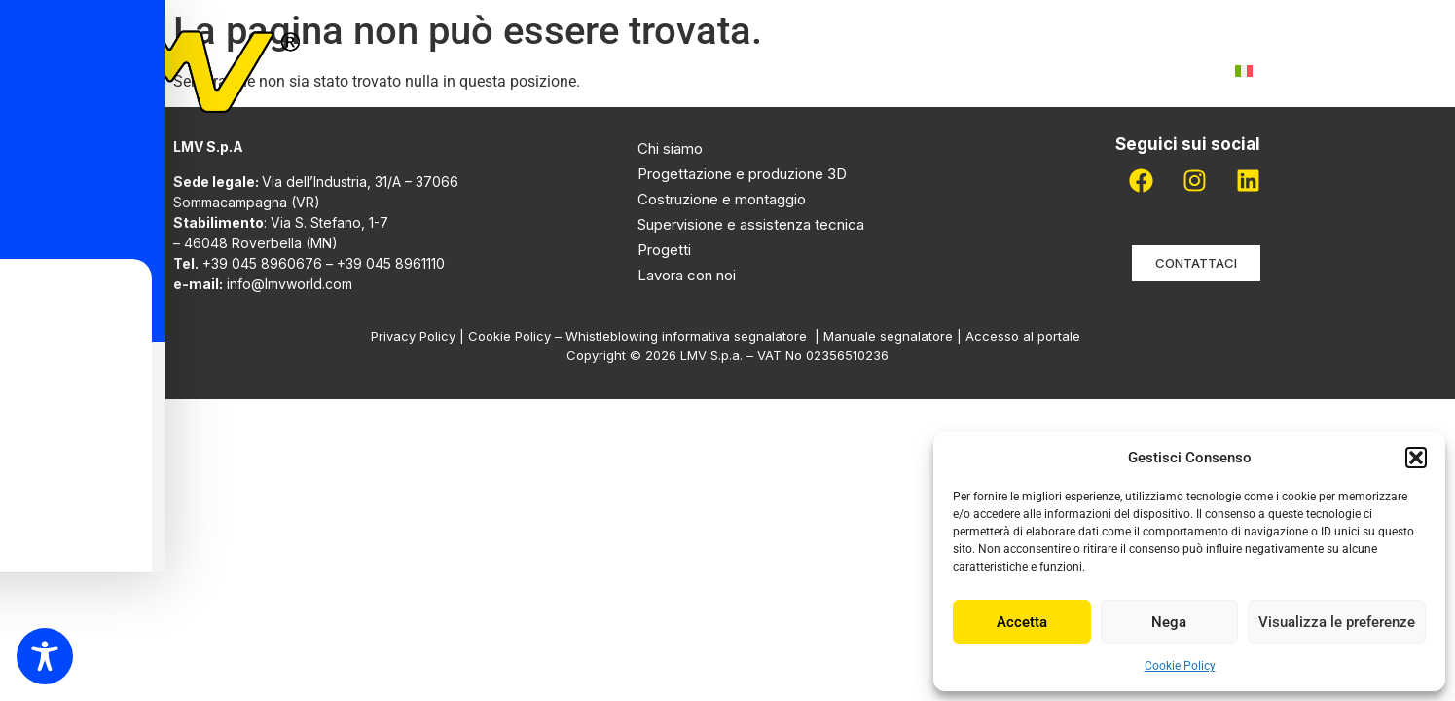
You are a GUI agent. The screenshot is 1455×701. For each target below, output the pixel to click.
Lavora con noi (1021, 70)
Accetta (1022, 622)
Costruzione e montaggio (721, 199)
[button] (1416, 457)
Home (467, 70)
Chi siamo (567, 70)
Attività (691, 71)
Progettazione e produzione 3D (742, 174)
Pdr (905, 70)
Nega (1168, 622)
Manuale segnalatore (890, 336)
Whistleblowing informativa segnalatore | (694, 336)
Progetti (814, 70)
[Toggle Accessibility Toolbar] (45, 656)
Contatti (1159, 70)
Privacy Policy (413, 336)
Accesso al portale (1024, 336)
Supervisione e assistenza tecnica (750, 224)
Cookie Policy (1180, 666)
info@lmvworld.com (289, 284)
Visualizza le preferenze (1336, 622)
